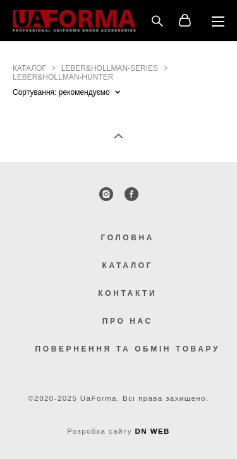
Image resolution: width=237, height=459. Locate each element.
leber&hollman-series (109, 68)
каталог (29, 68)
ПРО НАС (127, 321)
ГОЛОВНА (127, 237)
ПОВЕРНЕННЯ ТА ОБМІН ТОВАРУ (127, 349)
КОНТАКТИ (127, 293)
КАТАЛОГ (128, 265)
